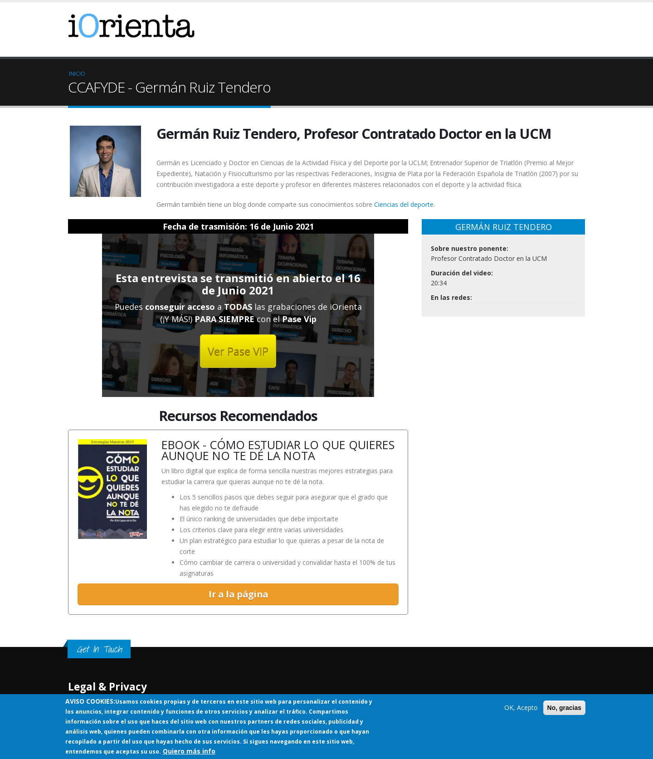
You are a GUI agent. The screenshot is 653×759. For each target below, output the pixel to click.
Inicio (77, 73)
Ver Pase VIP (238, 350)
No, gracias (564, 707)
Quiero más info (189, 751)
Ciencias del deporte (404, 204)
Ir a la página (238, 594)
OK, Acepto (521, 707)
